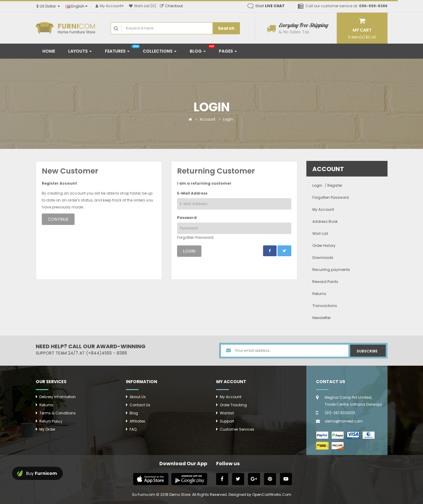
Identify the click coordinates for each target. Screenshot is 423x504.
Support (227, 421)
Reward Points (325, 281)
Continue (58, 219)
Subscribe (367, 351)
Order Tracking (233, 404)
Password (187, 217)
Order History (324, 245)
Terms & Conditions (57, 413)
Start (270, 5)
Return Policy (51, 421)
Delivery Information (57, 396)
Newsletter (321, 317)
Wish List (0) (142, 5)
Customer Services (237, 429)
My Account (323, 209)
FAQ (133, 429)
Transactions (324, 305)
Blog (134, 413)
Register (334, 185)
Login (228, 119)
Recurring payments (331, 269)
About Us (138, 396)
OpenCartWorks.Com (271, 494)
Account (207, 119)
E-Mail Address (192, 193)
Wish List (320, 233)
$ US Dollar (48, 6)
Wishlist (227, 413)
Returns (319, 293)
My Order (47, 429)
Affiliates (137, 421)
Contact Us (140, 404)
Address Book (325, 221)
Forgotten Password (195, 237)
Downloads (322, 257)
